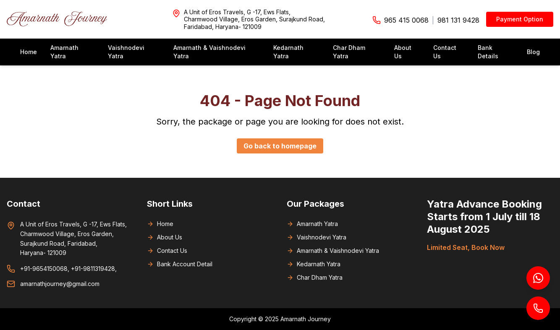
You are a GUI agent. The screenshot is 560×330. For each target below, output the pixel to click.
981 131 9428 (458, 20)
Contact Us (444, 52)
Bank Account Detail (179, 264)
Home (28, 51)
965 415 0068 (406, 20)
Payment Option (519, 19)
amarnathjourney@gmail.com (59, 283)
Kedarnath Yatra (288, 52)
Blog (533, 51)
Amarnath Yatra (64, 52)
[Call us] (538, 308)
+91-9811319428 (93, 268)
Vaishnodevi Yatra (126, 52)
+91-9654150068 (44, 268)
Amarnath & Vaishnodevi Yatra (209, 52)
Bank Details (488, 52)
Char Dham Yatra (349, 52)
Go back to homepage (280, 146)
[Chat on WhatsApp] (538, 278)
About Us (402, 52)
